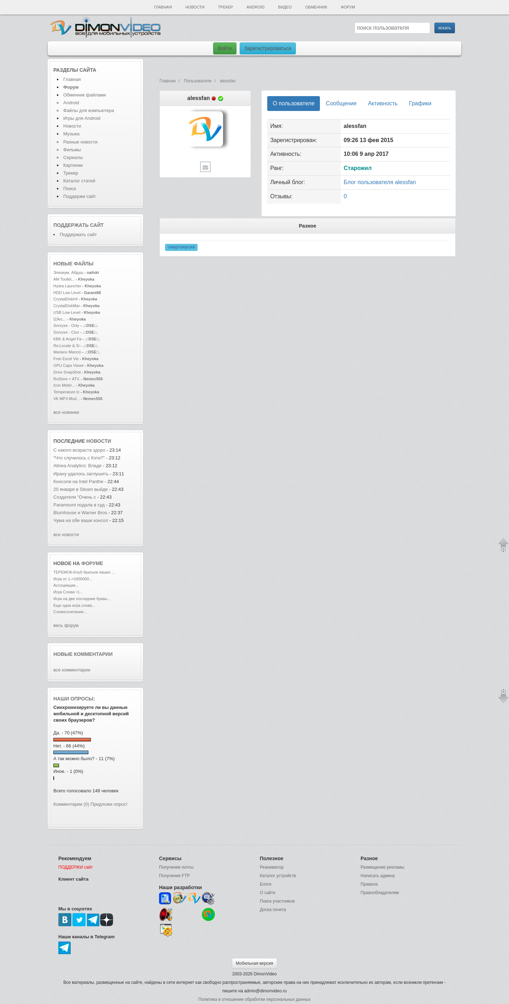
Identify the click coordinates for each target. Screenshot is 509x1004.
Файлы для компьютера (88, 110)
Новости (194, 7)
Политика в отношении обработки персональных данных (254, 999)
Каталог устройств (278, 875)
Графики (420, 103)
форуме (92, 563)
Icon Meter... (64, 385)
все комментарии (71, 670)
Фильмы (72, 149)
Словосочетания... (70, 612)
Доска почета (273, 909)
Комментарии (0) (71, 804)
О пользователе (293, 103)
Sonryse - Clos (66, 332)
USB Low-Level (67, 312)
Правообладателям (380, 892)
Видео (285, 7)
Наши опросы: (74, 698)
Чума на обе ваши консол (80, 520)
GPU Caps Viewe (68, 365)
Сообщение (341, 103)
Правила (369, 884)
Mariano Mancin (67, 352)
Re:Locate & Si (66, 346)
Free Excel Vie (66, 359)
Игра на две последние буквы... (81, 599)
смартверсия (181, 247)
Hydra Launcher (67, 286)
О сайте (267, 892)
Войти (225, 48)
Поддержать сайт (78, 225)
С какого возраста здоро (79, 450)
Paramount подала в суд (79, 504)
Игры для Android (81, 118)
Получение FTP (174, 875)
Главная (163, 7)
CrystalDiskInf (65, 299)
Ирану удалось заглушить (81, 473)
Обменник (316, 7)
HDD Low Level (67, 292)
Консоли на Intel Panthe (78, 481)
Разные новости (80, 142)
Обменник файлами (84, 95)
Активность (383, 103)
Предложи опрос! (108, 804)
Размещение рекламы (382, 867)
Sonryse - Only (66, 325)
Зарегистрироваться (267, 48)
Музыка (71, 133)
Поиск (69, 188)
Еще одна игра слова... (74, 605)
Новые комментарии (83, 654)
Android (256, 7)
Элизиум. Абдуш (68, 272)
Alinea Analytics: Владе (77, 465)
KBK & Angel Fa (67, 339)
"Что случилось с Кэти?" (79, 457)
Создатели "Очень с (74, 497)
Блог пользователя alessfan (380, 182)
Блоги (265, 884)
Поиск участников (277, 901)
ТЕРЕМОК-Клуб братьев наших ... (84, 572)
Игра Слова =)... (67, 592)
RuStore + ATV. (66, 379)
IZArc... (59, 319)
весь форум (65, 625)
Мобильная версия (254, 963)
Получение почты (176, 867)
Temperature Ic (66, 392)
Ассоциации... (65, 585)
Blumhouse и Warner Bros (80, 512)
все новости (66, 534)
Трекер (225, 7)
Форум (348, 7)
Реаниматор (272, 867)
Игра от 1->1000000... (72, 579)
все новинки (66, 412)
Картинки (73, 165)
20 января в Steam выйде (80, 489)
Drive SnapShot (67, 372)
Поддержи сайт (79, 196)
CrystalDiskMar (66, 306)
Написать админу (378, 875)
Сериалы (73, 157)
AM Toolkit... (64, 279)
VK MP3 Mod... (66, 399)
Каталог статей (79, 180)
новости (98, 441)
